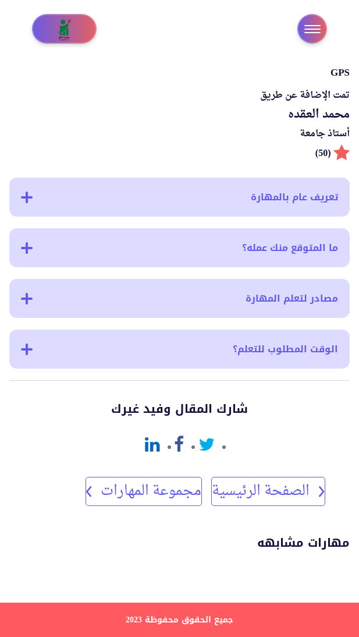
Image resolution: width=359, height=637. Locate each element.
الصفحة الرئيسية (268, 491)
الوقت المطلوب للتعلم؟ (179, 349)
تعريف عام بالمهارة (179, 197)
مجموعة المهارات (143, 491)
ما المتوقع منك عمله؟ (179, 248)
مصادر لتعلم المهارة (179, 298)
